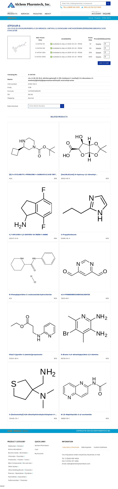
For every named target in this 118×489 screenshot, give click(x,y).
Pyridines (29, 475)
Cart (36, 450)
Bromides (23, 453)
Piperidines (20, 475)
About (50, 14)
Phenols (11, 475)
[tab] (70, 447)
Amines (20, 446)
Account (96, 14)
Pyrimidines (12, 478)
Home (90, 18)
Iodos (27, 460)
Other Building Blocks (16, 471)
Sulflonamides (13, 482)
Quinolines (22, 478)
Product (97, 18)
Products (13, 14)
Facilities (39, 14)
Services (27, 14)
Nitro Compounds (14, 464)
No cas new (27, 464)
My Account (39, 454)
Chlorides (11, 457)
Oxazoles (28, 471)
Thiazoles (24, 482)
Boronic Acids (13, 453)
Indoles (21, 460)
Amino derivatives (15, 450)
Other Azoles (13, 468)
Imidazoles (12, 460)
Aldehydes (12, 446)
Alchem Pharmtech (42, 446)
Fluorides (20, 457)
